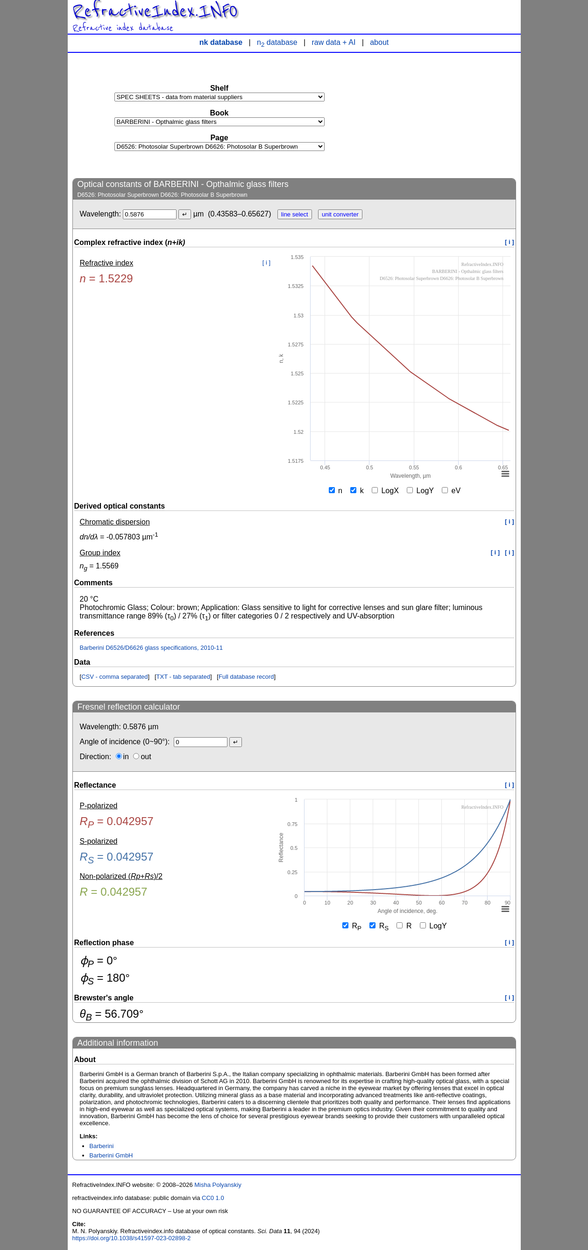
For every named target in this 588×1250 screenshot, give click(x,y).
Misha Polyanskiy (217, 1184)
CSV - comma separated (114, 676)
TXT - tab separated (183, 676)
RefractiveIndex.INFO (155, 11)
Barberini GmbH (111, 1155)
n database (277, 42)
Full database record (246, 676)
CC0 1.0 (213, 1197)
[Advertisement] (446, 115)
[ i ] (509, 241)
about (379, 42)
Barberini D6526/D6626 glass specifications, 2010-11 (151, 647)
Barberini (101, 1145)
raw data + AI (334, 42)
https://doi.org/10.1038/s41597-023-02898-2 (131, 1238)
